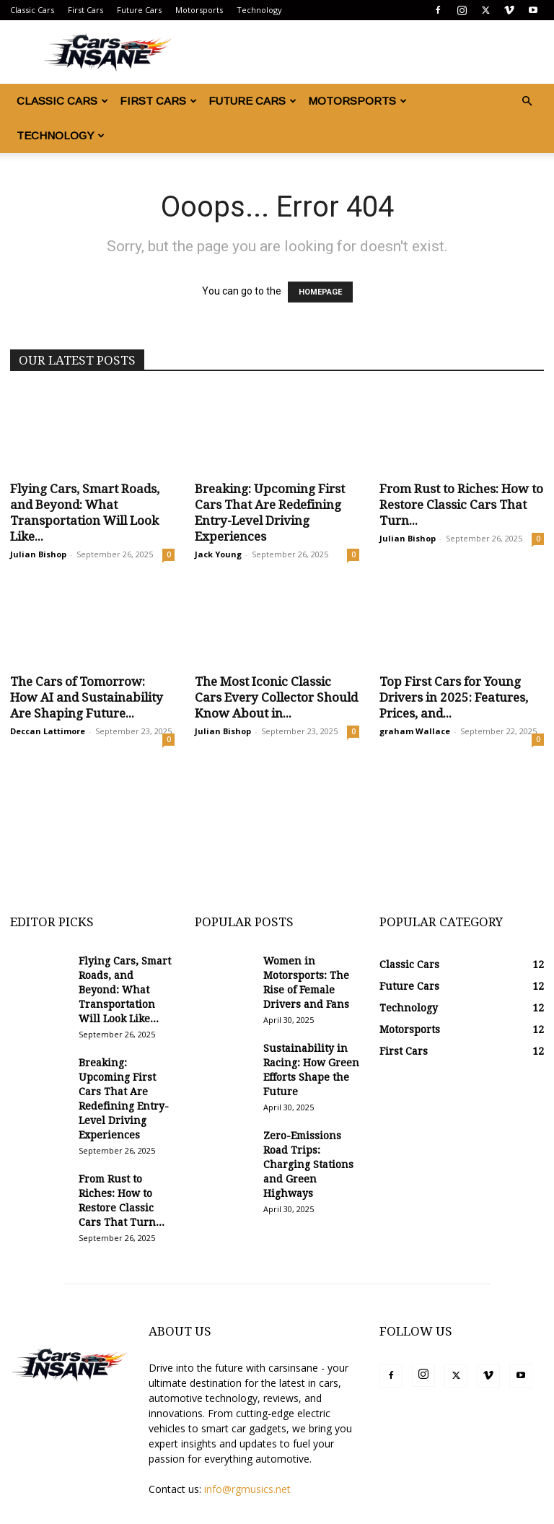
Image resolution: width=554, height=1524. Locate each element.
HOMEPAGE (320, 292)
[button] (526, 101)
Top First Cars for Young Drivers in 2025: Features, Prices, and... (453, 697)
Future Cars (139, 9)
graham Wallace (414, 731)
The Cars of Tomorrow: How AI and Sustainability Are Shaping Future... (86, 697)
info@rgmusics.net (247, 1489)
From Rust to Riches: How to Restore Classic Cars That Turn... (461, 505)
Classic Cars (32, 9)
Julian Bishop (38, 554)
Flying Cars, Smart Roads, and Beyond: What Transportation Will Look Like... (125, 989)
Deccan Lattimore (47, 731)
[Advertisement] (277, 844)
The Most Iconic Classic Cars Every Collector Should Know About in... (276, 697)
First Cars (85, 9)
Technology (259, 9)
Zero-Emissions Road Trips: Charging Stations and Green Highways (308, 1164)
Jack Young (218, 554)
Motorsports (199, 9)
